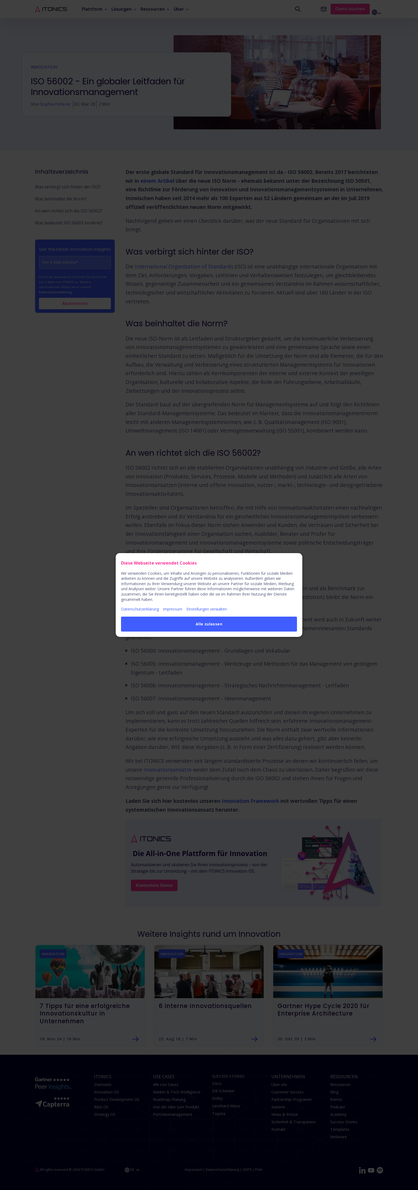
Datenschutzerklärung (140, 609)
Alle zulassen (209, 623)
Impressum (172, 609)
